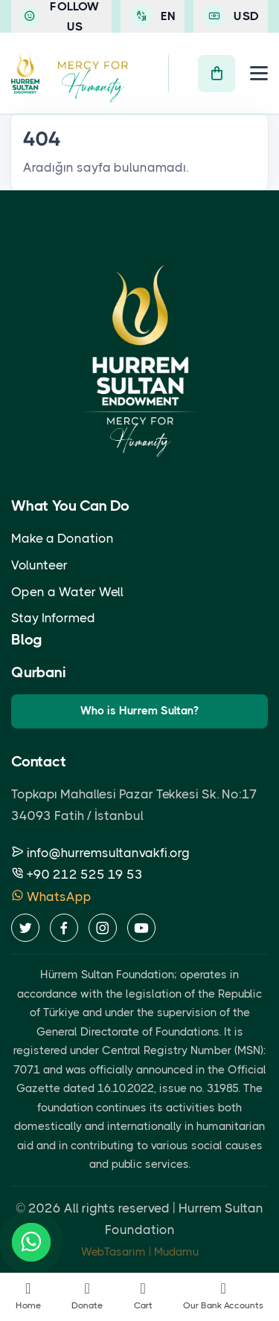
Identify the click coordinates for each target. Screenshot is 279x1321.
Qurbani (38, 672)
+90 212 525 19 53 (77, 874)
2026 (44, 1208)
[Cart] (216, 73)
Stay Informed (53, 617)
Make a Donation (62, 538)
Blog (26, 639)
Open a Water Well (67, 591)
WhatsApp (51, 896)
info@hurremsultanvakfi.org (100, 852)
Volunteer (39, 565)
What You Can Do (70, 505)
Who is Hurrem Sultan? (139, 710)
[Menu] (259, 73)
